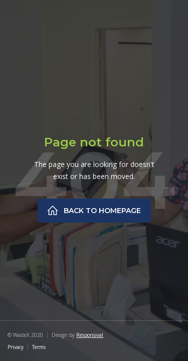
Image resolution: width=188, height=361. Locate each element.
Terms (39, 346)
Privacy (16, 346)
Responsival (89, 334)
